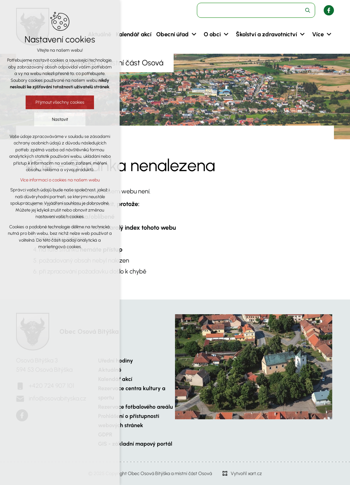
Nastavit (59, 119)
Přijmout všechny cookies (59, 102)
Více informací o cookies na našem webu (59, 179)
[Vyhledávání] (307, 10)
